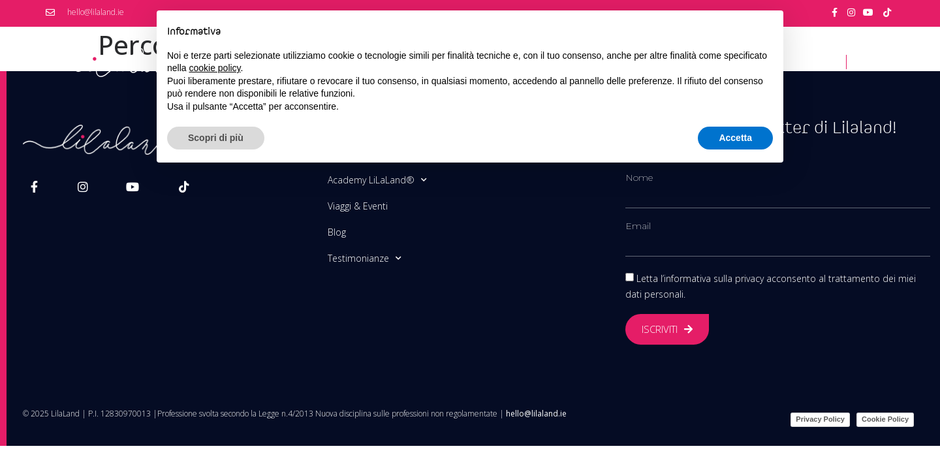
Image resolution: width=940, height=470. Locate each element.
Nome (639, 177)
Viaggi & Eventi (358, 206)
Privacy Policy (820, 419)
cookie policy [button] (214, 68)
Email (638, 225)
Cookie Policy (885, 419)
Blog (337, 232)
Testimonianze (364, 258)
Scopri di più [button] (215, 138)
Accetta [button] (735, 138)
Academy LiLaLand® (377, 180)
